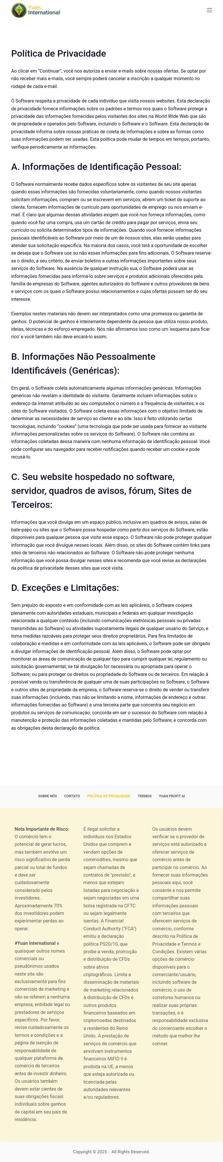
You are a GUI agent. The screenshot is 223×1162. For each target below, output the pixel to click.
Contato (72, 796)
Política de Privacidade (108, 796)
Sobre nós (47, 796)
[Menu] (209, 10)
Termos (145, 796)
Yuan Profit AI (172, 796)
